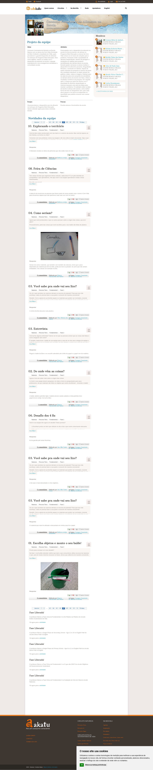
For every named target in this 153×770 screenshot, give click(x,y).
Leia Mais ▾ (32, 141)
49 (70, 122)
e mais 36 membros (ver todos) (105, 91)
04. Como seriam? (40, 213)
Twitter (30, 1)
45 (57, 122)
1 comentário (42, 405)
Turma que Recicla (83, 744)
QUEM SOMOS (30, 735)
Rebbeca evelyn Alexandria (58, 158)
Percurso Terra (82, 725)
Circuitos (61, 8)
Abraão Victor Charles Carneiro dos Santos (120, 75)
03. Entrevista (38, 328)
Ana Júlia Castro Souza (58, 447)
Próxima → (83, 122)
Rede (87, 8)
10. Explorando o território (46, 126)
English (107, 8)
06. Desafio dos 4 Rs (41, 415)
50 (74, 122)
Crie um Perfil (121, 1)
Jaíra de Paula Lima (112, 66)
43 (50, 122)
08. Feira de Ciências (42, 168)
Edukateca (106, 734)
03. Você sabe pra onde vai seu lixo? (52, 286)
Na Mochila (75, 8)
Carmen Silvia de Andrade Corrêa (117, 40)
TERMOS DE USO (31, 742)
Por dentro (106, 731)
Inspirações (106, 728)
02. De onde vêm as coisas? (46, 371)
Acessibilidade (101, 1)
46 (60, 122)
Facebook (38, 1)
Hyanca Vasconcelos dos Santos (56, 276)
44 (53, 122)
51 (77, 122)
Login (111, 1)
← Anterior (36, 122)
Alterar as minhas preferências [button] (95, 765)
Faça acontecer (107, 744)
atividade (43, 622)
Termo (125, 7)
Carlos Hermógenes (112, 83)
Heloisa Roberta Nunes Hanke (116, 49)
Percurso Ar (81, 728)
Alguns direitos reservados (50, 767)
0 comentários (42, 158)
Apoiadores (96, 8)
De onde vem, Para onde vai (111, 740)
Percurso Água (82, 731)
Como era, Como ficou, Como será (113, 737)
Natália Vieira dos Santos (114, 57)
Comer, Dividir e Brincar (84, 741)
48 (67, 122)
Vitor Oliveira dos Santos (58, 318)
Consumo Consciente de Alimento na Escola (78, 158)
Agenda (105, 725)
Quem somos (49, 8)
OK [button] (82, 765)
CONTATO (29, 738)
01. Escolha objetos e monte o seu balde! (54, 543)
